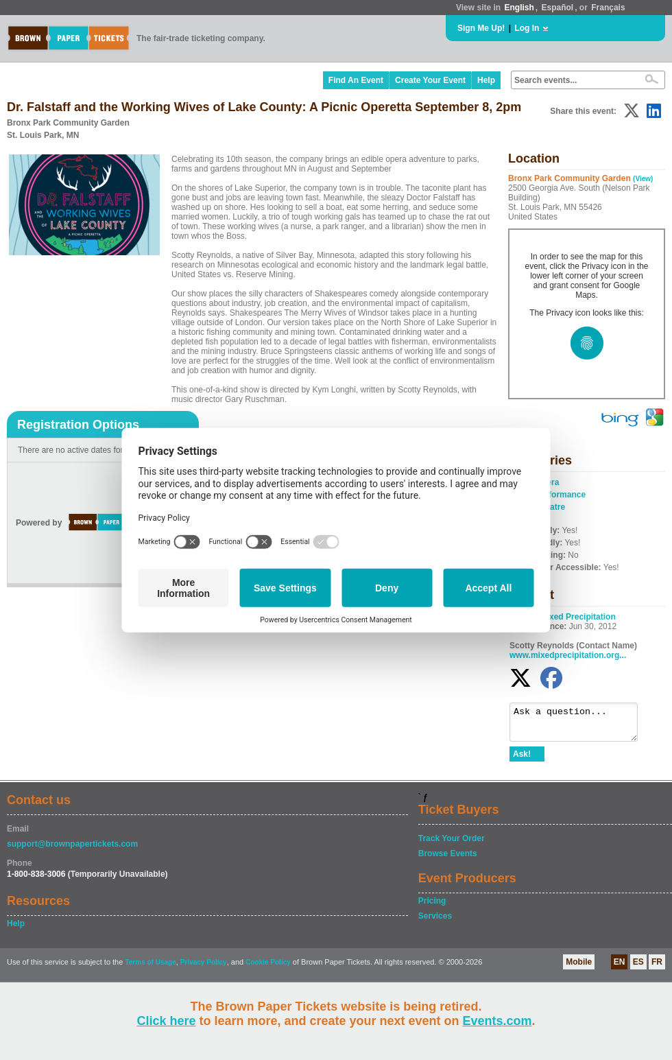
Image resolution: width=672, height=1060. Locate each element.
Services (435, 922)
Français (608, 7)
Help (486, 80)
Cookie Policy (268, 968)
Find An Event (355, 80)
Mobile (579, 968)
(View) (643, 178)
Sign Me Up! (481, 28)
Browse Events (447, 859)
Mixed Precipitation (578, 617)
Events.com (497, 1021)
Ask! (522, 760)
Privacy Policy (203, 968)
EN (619, 968)
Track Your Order (451, 844)
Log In (526, 28)
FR (656, 968)
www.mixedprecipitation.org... (567, 655)
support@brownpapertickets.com (72, 850)
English (518, 7)
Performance (561, 494)
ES (638, 968)
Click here (165, 1021)
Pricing (432, 907)
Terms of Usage (150, 968)
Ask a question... (580, 725)
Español (558, 7)
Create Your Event (430, 80)
